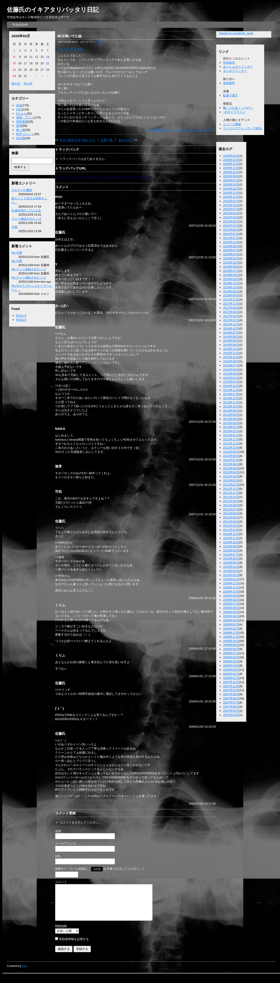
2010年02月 (231, 575)
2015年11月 (231, 353)
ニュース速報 (232, 124)
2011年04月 (231, 521)
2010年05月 (231, 562)
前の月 (15, 83)
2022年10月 (231, 205)
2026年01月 (231, 160)
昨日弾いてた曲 (70, 36)
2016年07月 (231, 332)
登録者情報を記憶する (74, 946)
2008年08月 (231, 649)
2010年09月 (231, 546)
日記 (19, 109)
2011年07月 (231, 509)
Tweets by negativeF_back (235, 33)
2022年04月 (231, 213)
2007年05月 (231, 711)
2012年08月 (231, 456)
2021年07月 (231, 234)
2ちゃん (21, 113)
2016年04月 (231, 344)
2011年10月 (231, 497)
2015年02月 (231, 378)
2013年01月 (231, 435)
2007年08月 (231, 698)
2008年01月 (231, 678)
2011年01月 (231, 530)
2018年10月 (231, 287)
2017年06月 (231, 312)
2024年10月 (231, 184)
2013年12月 (231, 398)
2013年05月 (231, 419)
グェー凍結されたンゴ (26, 218)
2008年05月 (231, 661)
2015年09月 (231, 361)
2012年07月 (231, 460)
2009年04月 (231, 616)
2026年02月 (231, 156)
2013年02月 (231, 431)
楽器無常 (229, 83)
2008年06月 (231, 657)
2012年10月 (231, 447)
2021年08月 (231, 229)
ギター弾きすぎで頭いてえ (77, 140)
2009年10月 (231, 591)
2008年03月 (231, 669)
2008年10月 (231, 641)
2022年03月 (231, 217)
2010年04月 (231, 567)
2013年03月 (231, 427)
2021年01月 (231, 238)
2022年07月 (231, 209)
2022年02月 (231, 221)
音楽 (19, 105)
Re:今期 (16, 252)
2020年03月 (231, 258)
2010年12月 (231, 534)
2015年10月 (231, 357)
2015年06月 (231, 369)
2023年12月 (231, 192)
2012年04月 (231, 472)
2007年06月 (231, 706)
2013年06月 (231, 415)
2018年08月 (231, 291)
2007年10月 (231, 690)
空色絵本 (229, 62)
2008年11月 (231, 637)
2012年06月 (231, 464)
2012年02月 (231, 480)
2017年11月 (231, 303)
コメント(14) (178, 130)
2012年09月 (231, 451)
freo (24, 973)
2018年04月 (231, 295)
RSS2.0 (21, 319)
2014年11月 (231, 390)
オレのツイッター (235, 71)
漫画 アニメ (25, 117)
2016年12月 (231, 324)
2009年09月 (231, 595)
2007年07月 (231, 702)
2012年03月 (231, 476)
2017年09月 (231, 308)
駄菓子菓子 (230, 95)
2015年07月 (231, 365)
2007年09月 (231, 694)
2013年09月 (231, 410)
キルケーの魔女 (21, 190)
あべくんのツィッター (238, 66)
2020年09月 (231, 246)
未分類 (20, 138)
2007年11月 (231, 686)
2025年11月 (231, 168)
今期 (14, 227)
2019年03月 (231, 279)
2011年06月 (231, 513)
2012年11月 (231, 443)
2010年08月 (231, 550)
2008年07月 (231, 653)
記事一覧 (107, 140)
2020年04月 (231, 254)
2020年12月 (231, 242)
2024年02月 (231, 188)
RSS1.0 (21, 315)
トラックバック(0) (201, 130)
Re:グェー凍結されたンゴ (28, 269)
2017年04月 (231, 316)
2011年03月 (231, 525)
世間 (19, 125)
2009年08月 (231, 600)
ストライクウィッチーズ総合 (242, 128)
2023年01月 (231, 201)
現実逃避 (22, 121)
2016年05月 (231, 340)
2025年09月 (231, 176)
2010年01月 (231, 579)
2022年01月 (231, 225)
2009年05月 (231, 612)
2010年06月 (231, 558)
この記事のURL (157, 130)
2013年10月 (231, 406)
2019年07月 (231, 271)
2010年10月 (231, 542)
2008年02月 (231, 674)
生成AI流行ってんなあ (26, 210)
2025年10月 (231, 172)
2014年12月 (231, 386)
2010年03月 (231, 571)
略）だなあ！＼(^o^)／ (238, 108)
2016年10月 (231, 328)
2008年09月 (231, 645)
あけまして (125, 140)
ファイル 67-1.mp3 (70, 49)
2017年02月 (231, 320)
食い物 (20, 130)
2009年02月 (231, 624)
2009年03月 (231, 620)
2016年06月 (231, 336)
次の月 (28, 83)
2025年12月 (231, 164)
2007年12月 (231, 682)
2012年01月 (231, 484)
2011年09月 (231, 501)
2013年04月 (231, 423)
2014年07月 (231, 394)
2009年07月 (231, 604)
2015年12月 (231, 349)
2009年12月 (231, 583)
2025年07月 (231, 180)
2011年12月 (231, 488)
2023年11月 (231, 197)
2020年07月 (231, 250)
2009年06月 (231, 608)
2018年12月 (231, 283)
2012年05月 (231, 468)
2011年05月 (231, 517)
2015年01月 (231, 381)
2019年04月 (231, 275)
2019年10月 (231, 262)
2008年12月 (231, 632)
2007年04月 (231, 715)
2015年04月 (231, 373)
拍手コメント (25, 134)
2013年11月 (231, 402)
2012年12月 (231, 439)
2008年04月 (231, 665)
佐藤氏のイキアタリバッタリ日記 (53, 9)
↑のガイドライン (234, 112)
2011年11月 (231, 493)
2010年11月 (231, 538)
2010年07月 (231, 554)
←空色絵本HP (18, 24)
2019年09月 (231, 266)
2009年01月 (231, 628)
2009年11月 (231, 587)
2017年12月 (231, 299)
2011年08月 (231, 505)
